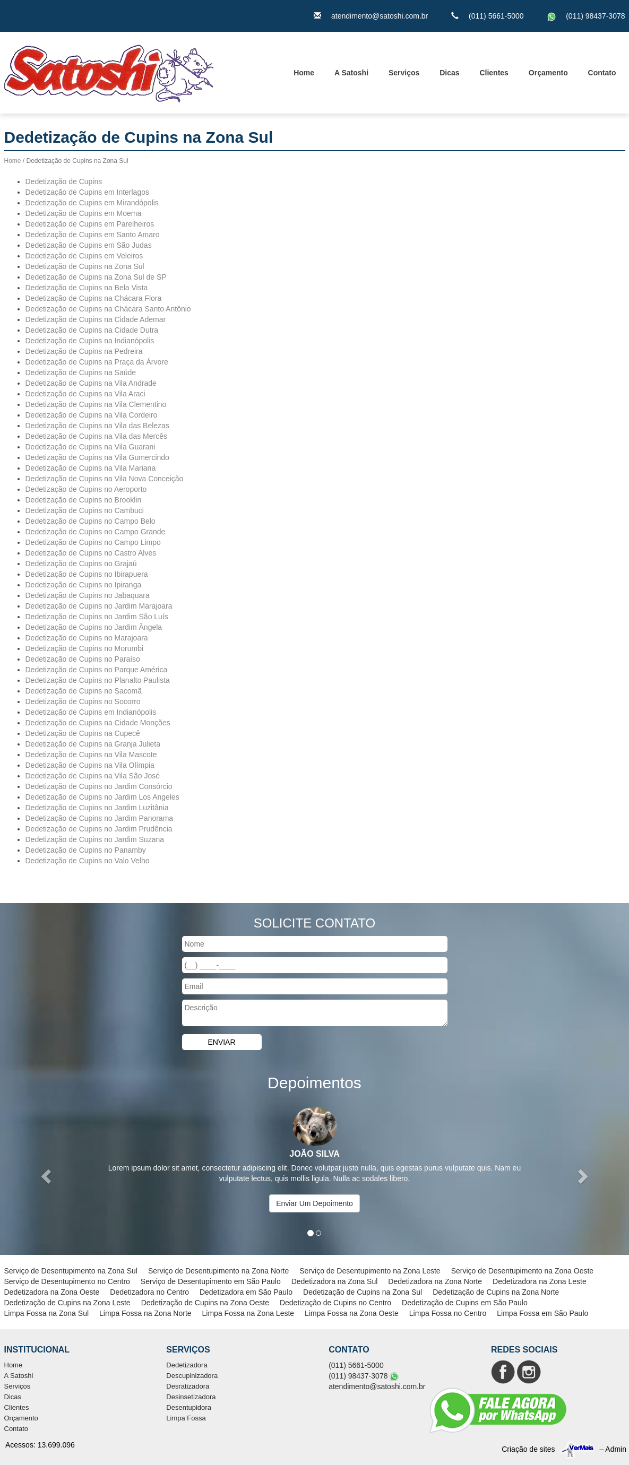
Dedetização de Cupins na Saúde (80, 372)
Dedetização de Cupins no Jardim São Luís (96, 616)
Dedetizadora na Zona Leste (540, 1281)
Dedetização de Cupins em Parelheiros (89, 224)
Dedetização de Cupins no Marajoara (86, 638)
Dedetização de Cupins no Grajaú (81, 563)
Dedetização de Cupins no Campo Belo (90, 521)
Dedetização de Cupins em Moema (83, 213)
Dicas (449, 72)
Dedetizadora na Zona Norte (435, 1281)
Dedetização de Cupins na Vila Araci (85, 393)
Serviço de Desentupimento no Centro (67, 1281)
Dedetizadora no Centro (149, 1292)
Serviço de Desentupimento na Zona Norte (218, 1271)
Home (304, 72)
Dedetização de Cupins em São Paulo (465, 1302)
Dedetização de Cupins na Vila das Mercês (96, 436)
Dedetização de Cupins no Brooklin (83, 500)
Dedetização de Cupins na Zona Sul (84, 266)
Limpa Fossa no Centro (448, 1313)
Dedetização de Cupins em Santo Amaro (92, 234)
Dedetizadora (186, 1365)
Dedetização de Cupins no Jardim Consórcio (99, 786)
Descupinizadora (192, 1376)
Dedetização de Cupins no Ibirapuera (86, 574)
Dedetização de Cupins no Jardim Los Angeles (102, 797)
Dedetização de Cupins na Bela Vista (86, 287)
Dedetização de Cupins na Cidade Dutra (92, 330)
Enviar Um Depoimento (314, 1203)
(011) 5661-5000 (496, 16)
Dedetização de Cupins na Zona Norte (496, 1292)
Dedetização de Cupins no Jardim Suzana (95, 839)
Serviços (404, 72)
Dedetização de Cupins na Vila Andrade (91, 383)
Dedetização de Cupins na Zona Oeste (205, 1302)
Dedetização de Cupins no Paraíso (82, 659)
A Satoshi (351, 72)
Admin (615, 1449)
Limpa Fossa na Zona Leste (248, 1313)
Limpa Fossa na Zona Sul (46, 1313)
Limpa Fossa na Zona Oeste (352, 1313)
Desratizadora (187, 1386)
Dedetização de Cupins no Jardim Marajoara (99, 606)
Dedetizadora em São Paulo (246, 1292)
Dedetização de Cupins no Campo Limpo (93, 542)
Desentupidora (188, 1407)
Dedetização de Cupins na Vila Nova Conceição (104, 478)
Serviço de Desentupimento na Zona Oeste (522, 1271)
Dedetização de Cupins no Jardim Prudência (99, 829)
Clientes (493, 72)
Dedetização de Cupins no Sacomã (83, 691)
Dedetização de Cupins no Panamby (85, 850)
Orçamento (548, 72)
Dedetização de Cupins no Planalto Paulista (97, 680)
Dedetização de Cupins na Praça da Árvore (96, 362)
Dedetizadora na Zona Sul (334, 1281)
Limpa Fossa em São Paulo (542, 1313)
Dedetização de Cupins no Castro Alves (91, 553)
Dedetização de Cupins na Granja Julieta (93, 744)
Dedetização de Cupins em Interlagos (87, 192)
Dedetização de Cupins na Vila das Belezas (97, 425)
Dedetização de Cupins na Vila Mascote (91, 754)
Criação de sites (528, 1449)
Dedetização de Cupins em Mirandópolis (92, 202)
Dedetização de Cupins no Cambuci (84, 510)
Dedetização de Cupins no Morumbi (84, 648)
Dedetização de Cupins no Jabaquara (87, 595)
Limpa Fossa (185, 1418)
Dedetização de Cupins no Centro (335, 1302)
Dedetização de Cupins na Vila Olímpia (89, 765)
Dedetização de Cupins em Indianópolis (91, 712)
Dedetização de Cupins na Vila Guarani (90, 447)
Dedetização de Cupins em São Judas (88, 245)
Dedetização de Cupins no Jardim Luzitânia (97, 807)
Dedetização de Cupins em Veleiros (84, 256)
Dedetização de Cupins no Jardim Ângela (93, 627)
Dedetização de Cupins (63, 181)
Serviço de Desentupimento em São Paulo (211, 1281)
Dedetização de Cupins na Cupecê (82, 733)
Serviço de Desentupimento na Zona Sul (70, 1271)
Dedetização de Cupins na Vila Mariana (90, 468)
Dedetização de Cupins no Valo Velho (87, 860)
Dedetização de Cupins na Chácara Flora (93, 298)
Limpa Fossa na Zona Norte (145, 1313)
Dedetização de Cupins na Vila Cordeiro (91, 415)
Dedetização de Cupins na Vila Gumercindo (97, 457)
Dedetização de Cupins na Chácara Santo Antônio (108, 309)
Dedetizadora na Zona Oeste (52, 1292)
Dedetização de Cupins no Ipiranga (83, 584)
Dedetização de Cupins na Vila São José (92, 775)
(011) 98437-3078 (595, 16)
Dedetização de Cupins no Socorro (83, 701)
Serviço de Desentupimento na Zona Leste (369, 1271)
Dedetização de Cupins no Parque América (96, 669)
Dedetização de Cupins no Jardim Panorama (99, 818)
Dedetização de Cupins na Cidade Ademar (95, 319)
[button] (47, 1176)
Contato (602, 72)
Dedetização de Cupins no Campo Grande (95, 531)
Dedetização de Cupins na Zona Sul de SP (96, 277)
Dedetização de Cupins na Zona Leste (67, 1302)
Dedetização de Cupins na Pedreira (84, 351)
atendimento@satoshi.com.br (379, 16)
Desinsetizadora (191, 1397)
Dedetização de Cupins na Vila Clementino (96, 404)
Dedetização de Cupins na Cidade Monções (97, 722)
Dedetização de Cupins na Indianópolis (89, 340)
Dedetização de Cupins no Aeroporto (86, 489)
